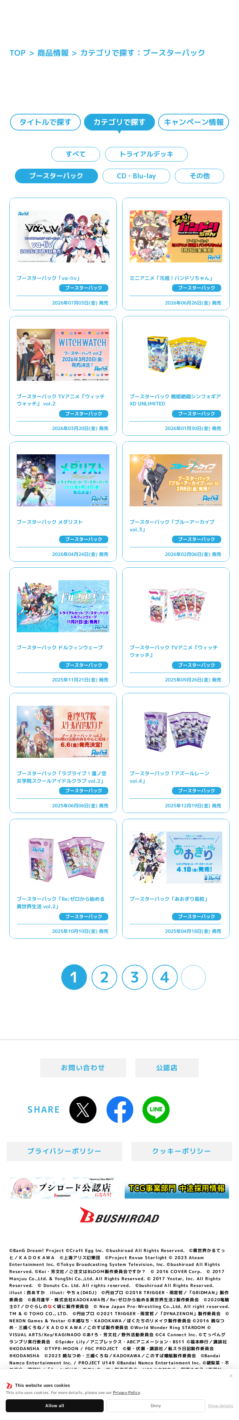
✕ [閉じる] (231, 1376)
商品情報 (52, 52)
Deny (156, 1406)
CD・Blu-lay (136, 175)
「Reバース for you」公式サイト (37, 24)
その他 (199, 175)
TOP (17, 52)
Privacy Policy (126, 1392)
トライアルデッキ (146, 154)
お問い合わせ (83, 1067)
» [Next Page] (193, 977)
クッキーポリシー (182, 1151)
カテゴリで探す (119, 122)
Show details (220, 1406)
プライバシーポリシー (64, 1151)
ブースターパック (56, 175)
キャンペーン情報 (194, 122)
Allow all (54, 1406)
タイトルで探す (45, 122)
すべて (76, 154)
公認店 (167, 1067)
